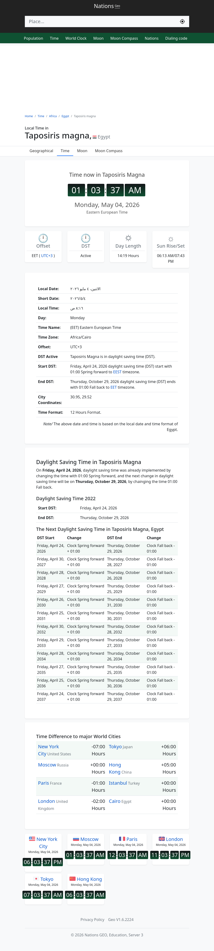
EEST (117, 371)
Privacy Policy (92, 919)
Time (54, 38)
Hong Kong (85, 879)
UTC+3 (47, 255)
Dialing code (176, 38)
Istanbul (118, 783)
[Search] (100, 21)
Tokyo (115, 746)
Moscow (47, 765)
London (46, 801)
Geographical (41, 150)
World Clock (75, 38)
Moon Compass (124, 38)
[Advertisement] (107, 79)
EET (114, 387)
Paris (43, 783)
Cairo (114, 801)
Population (33, 38)
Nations (151, 38)
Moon (98, 38)
